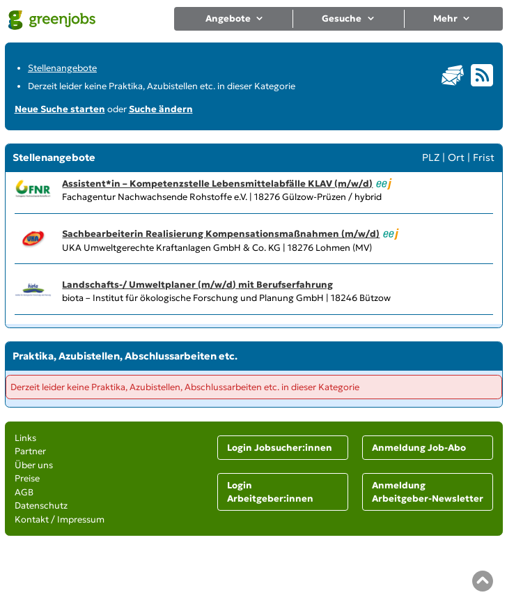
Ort (456, 157)
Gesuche (348, 18)
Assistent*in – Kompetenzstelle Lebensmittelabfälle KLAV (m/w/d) (217, 184)
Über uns (34, 465)
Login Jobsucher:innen (279, 448)
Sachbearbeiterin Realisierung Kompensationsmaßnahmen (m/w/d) (221, 234)
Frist (483, 157)
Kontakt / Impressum (59, 519)
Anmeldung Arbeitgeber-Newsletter (427, 492)
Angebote (235, 18)
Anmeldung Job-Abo (419, 448)
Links (25, 438)
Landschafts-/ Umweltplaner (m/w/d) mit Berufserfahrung (197, 285)
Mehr (452, 18)
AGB (24, 492)
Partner (30, 451)
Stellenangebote (62, 68)
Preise (27, 478)
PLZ (430, 157)
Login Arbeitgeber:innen (270, 492)
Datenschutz (41, 505)
